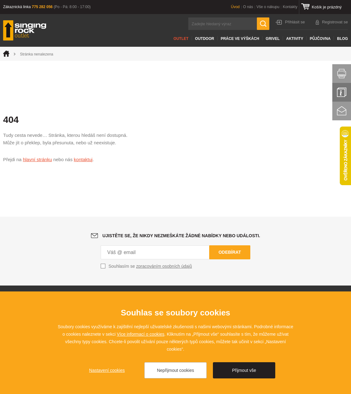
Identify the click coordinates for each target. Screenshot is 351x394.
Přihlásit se (295, 22)
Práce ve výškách (240, 38)
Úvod (235, 7)
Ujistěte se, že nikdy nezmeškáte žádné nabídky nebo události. (181, 235)
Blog (342, 38)
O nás (248, 7)
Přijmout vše (244, 370)
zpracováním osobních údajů (164, 266)
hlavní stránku (37, 159)
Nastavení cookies (107, 370)
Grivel (273, 38)
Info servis (341, 92)
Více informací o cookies (141, 334)
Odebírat (230, 252)
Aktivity (294, 38)
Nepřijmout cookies (175, 370)
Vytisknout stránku (341, 73)
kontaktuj (83, 159)
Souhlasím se (150, 266)
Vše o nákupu (268, 7)
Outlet (181, 38)
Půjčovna (320, 38)
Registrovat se (335, 22)
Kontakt (341, 111)
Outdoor (204, 38)
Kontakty (290, 7)
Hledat (263, 23)
